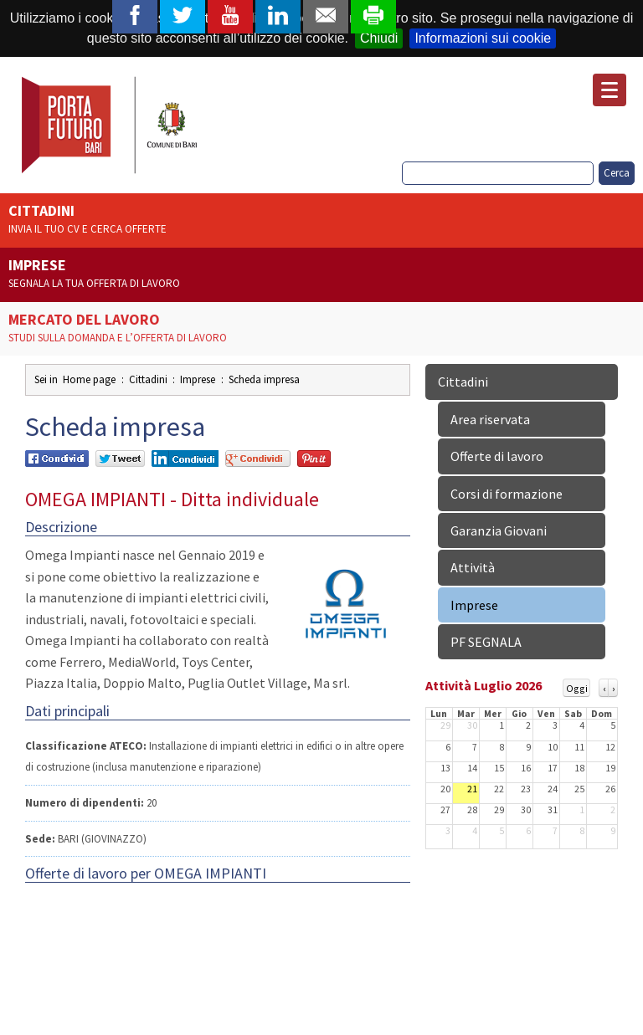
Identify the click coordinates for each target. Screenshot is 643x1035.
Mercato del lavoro (321, 329)
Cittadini (321, 220)
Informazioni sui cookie (482, 38)
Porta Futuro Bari (111, 125)
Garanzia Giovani (498, 530)
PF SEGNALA (486, 641)
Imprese (321, 274)
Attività (472, 567)
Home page (89, 379)
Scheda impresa (264, 379)
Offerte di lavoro (496, 456)
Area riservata (490, 419)
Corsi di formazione (506, 493)
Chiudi (379, 38)
